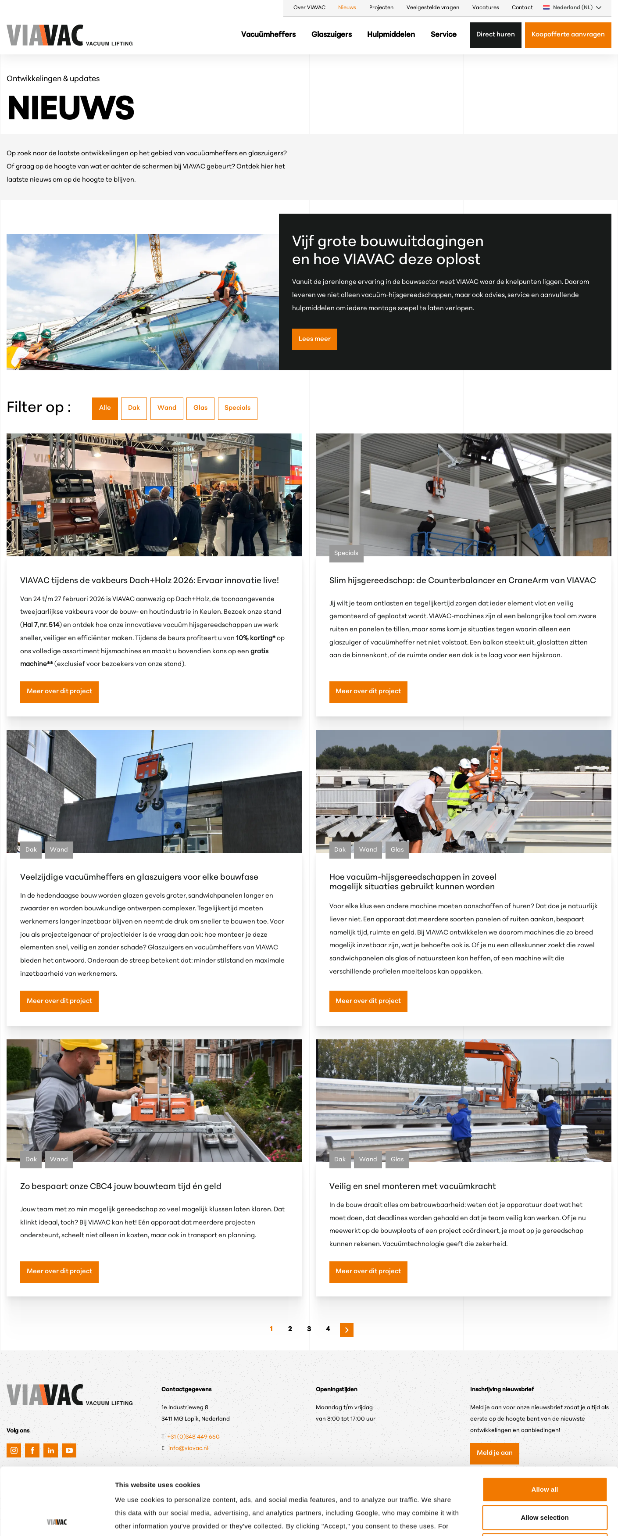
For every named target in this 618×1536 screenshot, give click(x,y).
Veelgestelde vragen (433, 8)
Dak (134, 408)
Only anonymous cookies (545, 1478)
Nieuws (347, 8)
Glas (200, 408)
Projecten (381, 8)
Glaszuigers (331, 35)
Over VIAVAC (309, 8)
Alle (105, 408)
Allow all (545, 1422)
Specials (237, 408)
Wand (166, 408)
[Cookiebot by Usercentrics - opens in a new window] (56, 1518)
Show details (458, 1518)
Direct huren (495, 35)
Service (444, 35)
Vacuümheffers (268, 35)
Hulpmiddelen (391, 35)
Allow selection (544, 1450)
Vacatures (485, 8)
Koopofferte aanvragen (568, 35)
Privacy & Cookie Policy (223, 1472)
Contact (522, 8)
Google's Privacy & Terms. (323, 1472)
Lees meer (315, 339)
